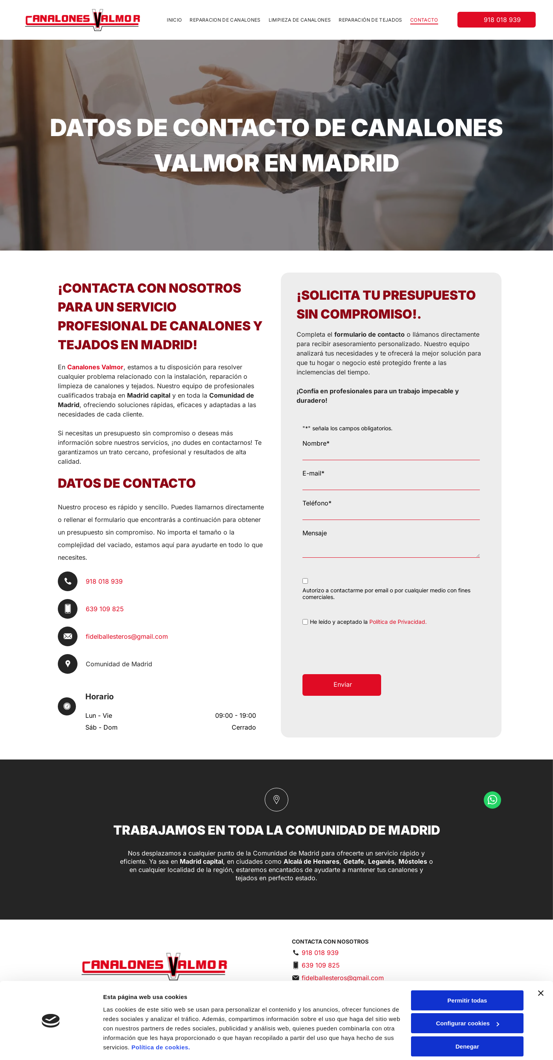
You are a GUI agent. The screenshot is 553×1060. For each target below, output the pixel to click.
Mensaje (314, 533)
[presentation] (362, 651)
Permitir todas (467, 976)
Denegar (467, 1022)
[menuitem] (174, 19)
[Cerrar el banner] (541, 969)
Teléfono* (317, 503)
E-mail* (313, 473)
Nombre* (316, 443)
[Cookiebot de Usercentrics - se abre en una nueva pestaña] (51, 1045)
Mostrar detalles (126, 1044)
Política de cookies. (160, 1022)
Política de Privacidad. (398, 621)
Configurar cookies (467, 998)
